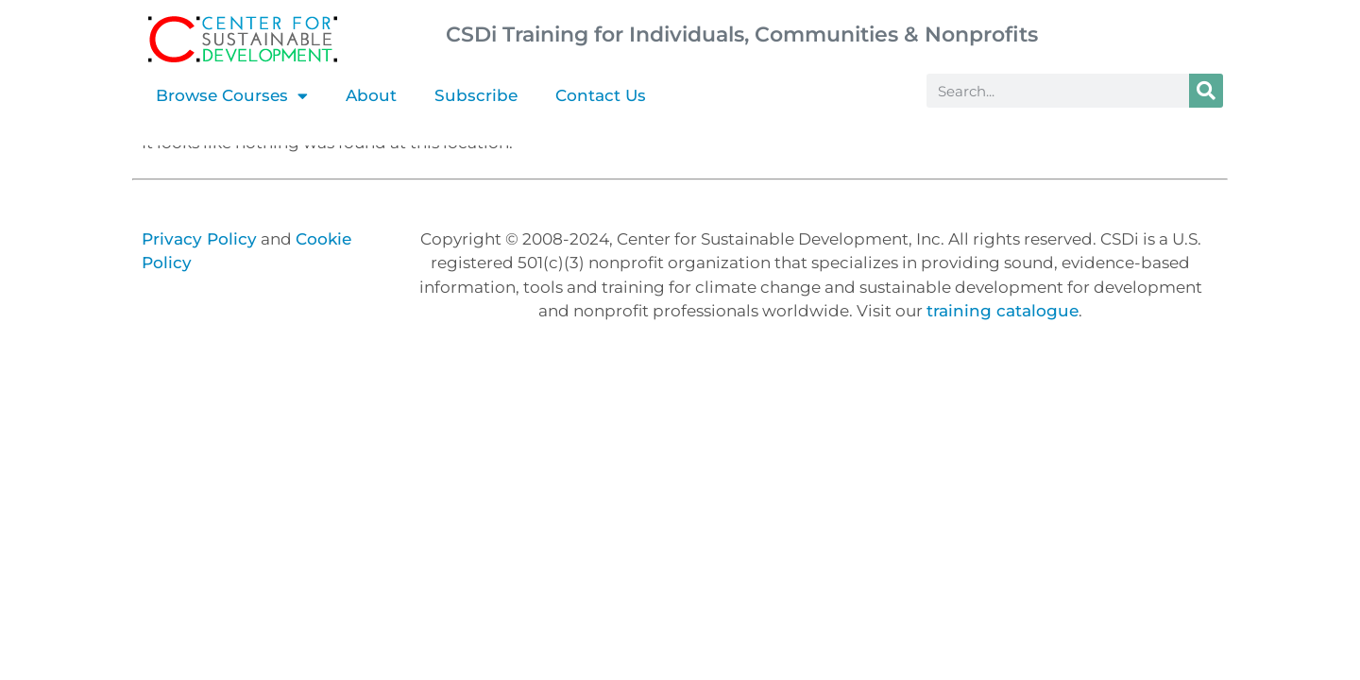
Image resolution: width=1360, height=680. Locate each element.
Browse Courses (232, 95)
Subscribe (476, 95)
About (371, 95)
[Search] (1206, 91)
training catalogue (1002, 310)
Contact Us (600, 95)
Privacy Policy (199, 239)
